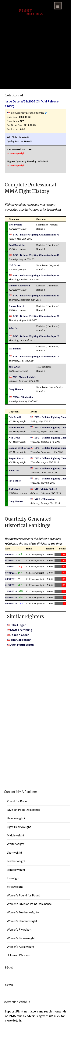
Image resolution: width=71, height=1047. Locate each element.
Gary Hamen (16, 389)
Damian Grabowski (19, 285)
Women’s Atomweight (20, 946)
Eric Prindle (15, 224)
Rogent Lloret (16, 306)
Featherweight (16, 861)
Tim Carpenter (20, 639)
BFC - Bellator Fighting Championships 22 (36, 336)
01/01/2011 (11, 585)
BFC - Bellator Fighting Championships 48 (36, 255)
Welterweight (15, 843)
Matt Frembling (21, 630)
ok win (9, 984)
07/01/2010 (11, 597)
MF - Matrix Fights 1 (24, 376)
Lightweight (14, 852)
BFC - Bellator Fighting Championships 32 (36, 275)
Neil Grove (14, 265)
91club (9, 967)
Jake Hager (18, 625)
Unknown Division (18, 955)
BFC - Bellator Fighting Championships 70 (36, 234)
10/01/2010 (11, 591)
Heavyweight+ (16, 818)
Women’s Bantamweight (22, 921)
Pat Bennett (15, 348)
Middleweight (15, 835)
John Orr (14, 328)
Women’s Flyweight (19, 929)
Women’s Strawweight (21, 938)
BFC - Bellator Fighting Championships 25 (36, 316)
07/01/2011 (11, 572)
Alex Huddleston (22, 644)
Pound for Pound (17, 801)
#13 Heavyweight (16, 153)
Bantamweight (16, 869)
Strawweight (15, 886)
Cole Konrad (14, 95)
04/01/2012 (11, 554)
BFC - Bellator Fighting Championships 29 (36, 295)
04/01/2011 (11, 579)
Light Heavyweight (19, 827)
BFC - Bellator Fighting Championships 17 (36, 356)
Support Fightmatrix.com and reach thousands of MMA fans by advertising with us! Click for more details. (35, 1016)
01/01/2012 (11, 560)
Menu (58, 5)
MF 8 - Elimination (23, 397)
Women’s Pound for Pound (23, 895)
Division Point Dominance (23, 809)
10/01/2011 (11, 566)
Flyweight (13, 878)
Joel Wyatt (14, 366)
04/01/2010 (11, 603)
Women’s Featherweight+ (23, 912)
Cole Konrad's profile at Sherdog (27, 112)
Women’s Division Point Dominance (29, 903)
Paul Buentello (16, 245)
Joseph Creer (19, 634)
